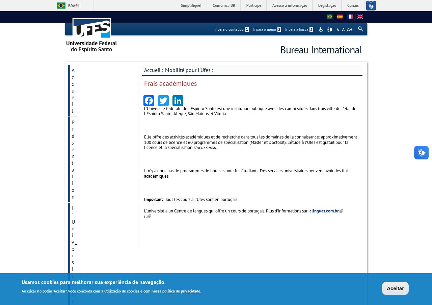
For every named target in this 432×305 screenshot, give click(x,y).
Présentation (86, 81)
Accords (80, 249)
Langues (81, 184)
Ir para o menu (267, 29)
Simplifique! (191, 5)
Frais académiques (91, 162)
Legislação (327, 5)
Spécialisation (86, 127)
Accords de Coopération (99, 173)
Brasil (74, 5)
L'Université (85, 93)
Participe (253, 5)
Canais (353, 5)
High (329, 29)
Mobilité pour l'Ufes (188, 70)
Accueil (152, 70)
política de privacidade (181, 291)
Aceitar (395, 288)
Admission (82, 150)
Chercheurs (83, 139)
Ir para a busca (299, 29)
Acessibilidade (321, 29)
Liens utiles (85, 196)
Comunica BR (224, 5)
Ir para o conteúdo (231, 29)
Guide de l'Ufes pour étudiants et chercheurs (98, 211)
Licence (79, 116)
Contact (80, 237)
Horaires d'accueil (92, 226)
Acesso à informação (289, 5)
